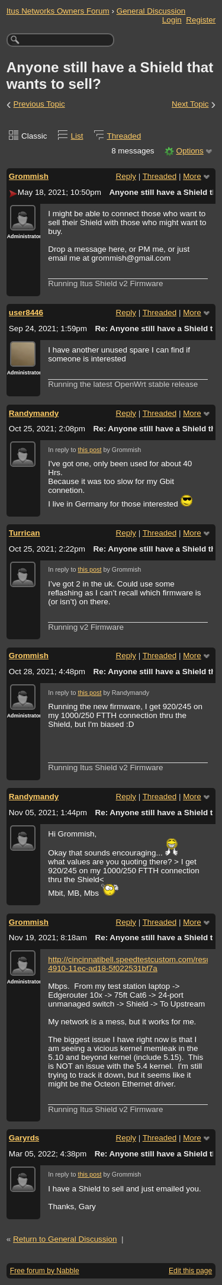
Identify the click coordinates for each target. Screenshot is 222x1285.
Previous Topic (39, 104)
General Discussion (151, 11)
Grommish (29, 176)
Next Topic (190, 104)
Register (200, 19)
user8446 (26, 312)
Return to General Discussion (65, 1239)
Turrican (24, 532)
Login (172, 19)
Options (189, 150)
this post (89, 449)
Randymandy (34, 413)
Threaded (124, 136)
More (192, 176)
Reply (126, 176)
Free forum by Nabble (44, 1271)
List (77, 136)
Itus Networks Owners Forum (58, 11)
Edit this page (190, 1271)
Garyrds (24, 1137)
